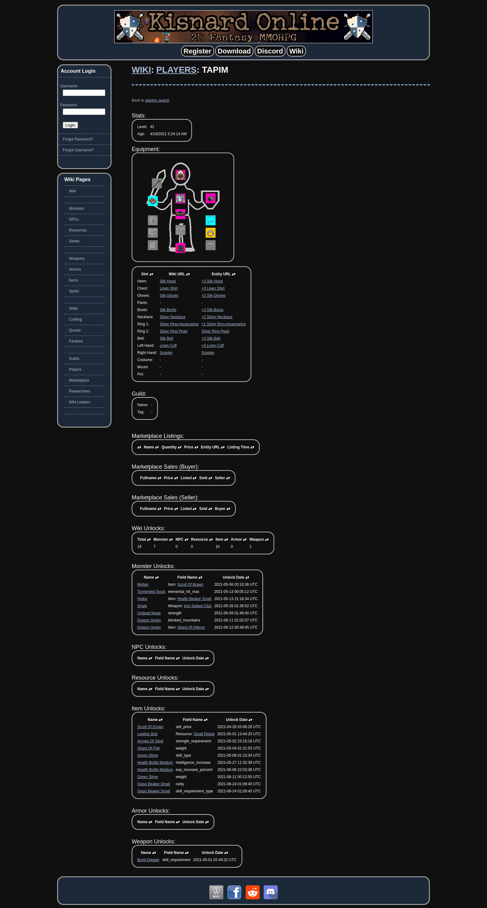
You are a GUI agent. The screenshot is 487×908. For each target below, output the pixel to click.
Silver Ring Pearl (173, 331)
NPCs (74, 219)
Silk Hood (167, 281)
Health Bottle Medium (155, 762)
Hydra (142, 599)
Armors (75, 269)
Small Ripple (204, 734)
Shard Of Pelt (148, 748)
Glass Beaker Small (153, 784)
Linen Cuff (168, 345)
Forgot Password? (78, 139)
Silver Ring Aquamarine (179, 324)
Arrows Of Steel (150, 741)
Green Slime (147, 755)
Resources (78, 230)
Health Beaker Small (194, 599)
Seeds (74, 241)
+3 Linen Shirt (213, 288)
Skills (73, 308)
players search (157, 100)
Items (73, 280)
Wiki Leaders (79, 402)
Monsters (76, 208)
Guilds (74, 358)
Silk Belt (166, 338)
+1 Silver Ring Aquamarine (224, 324)
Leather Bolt (147, 734)
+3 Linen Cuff (213, 345)
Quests (75, 330)
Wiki (141, 70)
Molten (142, 584)
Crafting (75, 319)
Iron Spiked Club (198, 606)
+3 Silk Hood (212, 281)
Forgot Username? (78, 150)
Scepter (166, 353)
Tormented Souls (151, 591)
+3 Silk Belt (211, 338)
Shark (142, 606)
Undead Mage (149, 613)
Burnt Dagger (148, 860)
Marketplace (79, 380)
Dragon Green (149, 620)
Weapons (76, 258)
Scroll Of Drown (150, 727)
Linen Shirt (168, 288)
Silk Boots (168, 310)
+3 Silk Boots (212, 310)
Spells (74, 291)
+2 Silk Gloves (213, 295)
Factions (76, 341)
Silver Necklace (172, 317)
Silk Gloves (169, 295)
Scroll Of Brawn (190, 584)
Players (176, 70)
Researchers (79, 391)
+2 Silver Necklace (217, 317)
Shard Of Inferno (191, 627)
